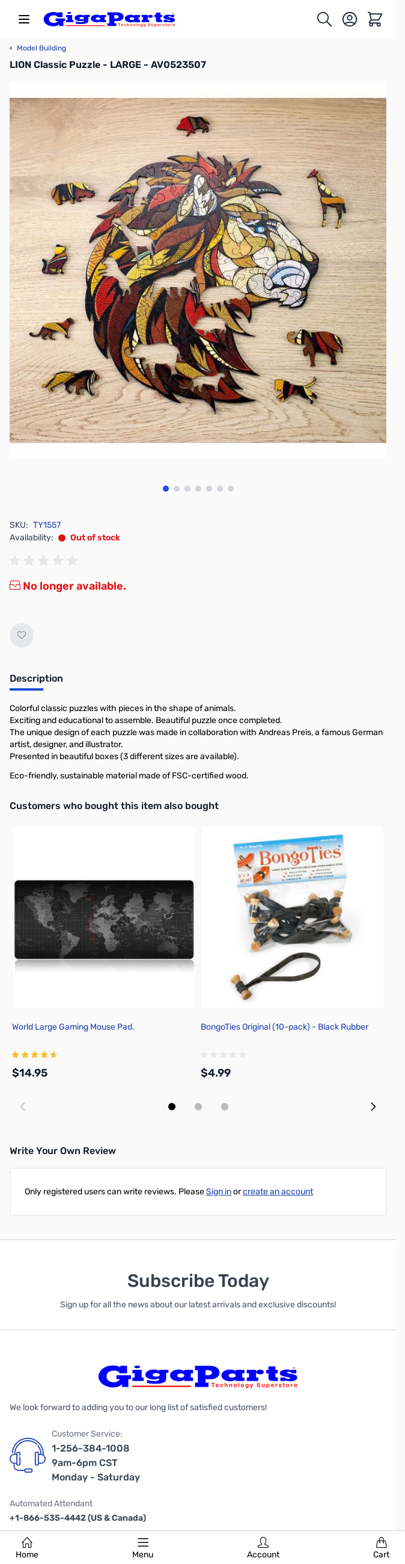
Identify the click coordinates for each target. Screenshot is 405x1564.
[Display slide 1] (172, 1106)
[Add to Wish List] (22, 635)
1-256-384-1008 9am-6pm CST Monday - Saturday (96, 1463)
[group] (46, 561)
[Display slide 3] (225, 1106)
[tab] (36, 682)
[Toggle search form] (324, 19)
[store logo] (109, 19)
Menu (142, 1548)
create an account (278, 1192)
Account (263, 1548)
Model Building (38, 48)
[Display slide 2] (198, 1106)
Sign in (218, 1192)
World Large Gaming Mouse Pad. (73, 1027)
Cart (381, 1548)
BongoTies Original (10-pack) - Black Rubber (284, 1027)
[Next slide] (373, 1106)
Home (27, 1548)
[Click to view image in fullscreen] (198, 270)
